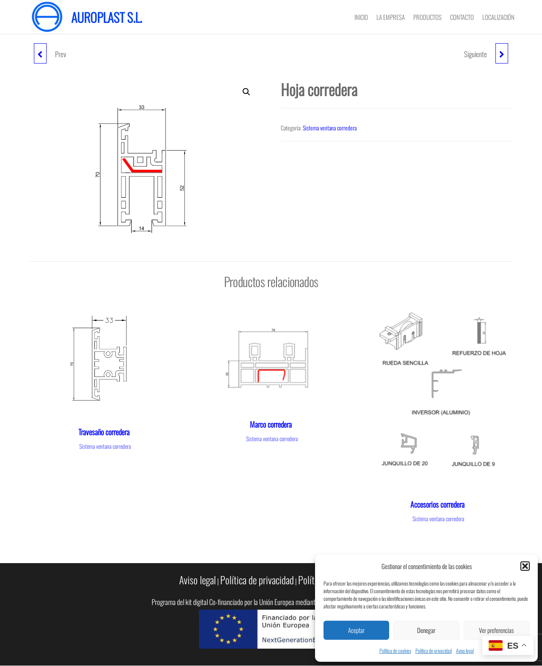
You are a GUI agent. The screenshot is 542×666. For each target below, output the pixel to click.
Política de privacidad (433, 650)
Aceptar (356, 630)
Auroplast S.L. (106, 17)
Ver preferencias (496, 630)
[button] (525, 566)
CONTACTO (462, 17)
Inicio (361, 17)
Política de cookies (395, 650)
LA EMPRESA (390, 17)
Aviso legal (465, 650)
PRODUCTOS (427, 17)
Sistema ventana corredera (330, 127)
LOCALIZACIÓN (498, 17)
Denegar (426, 630)
